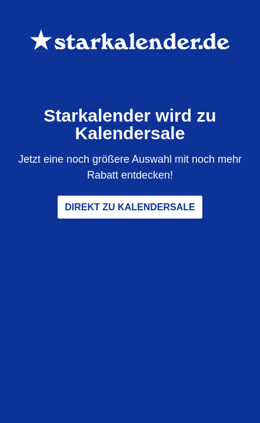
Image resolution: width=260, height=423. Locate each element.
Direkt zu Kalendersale (130, 207)
